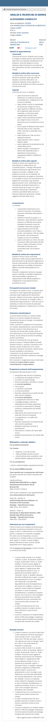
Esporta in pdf (30, 48)
